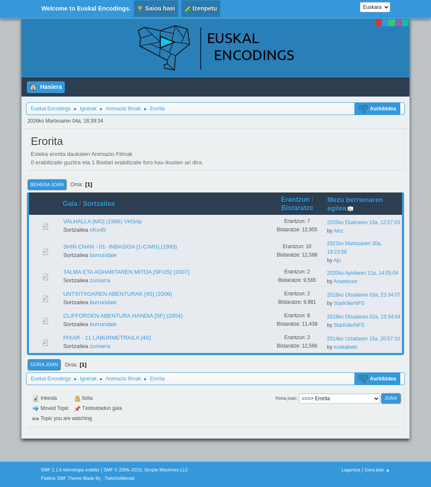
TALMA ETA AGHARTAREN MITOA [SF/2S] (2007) (126, 272)
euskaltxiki (345, 347)
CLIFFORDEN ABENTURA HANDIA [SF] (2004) (123, 316)
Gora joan (44, 364)
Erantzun (295, 199)
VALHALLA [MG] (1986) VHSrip (102, 221)
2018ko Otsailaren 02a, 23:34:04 (363, 317)
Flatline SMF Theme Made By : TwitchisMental (87, 478)
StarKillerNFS (349, 303)
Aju (337, 260)
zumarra (100, 280)
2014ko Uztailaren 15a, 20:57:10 (363, 339)
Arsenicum (345, 281)
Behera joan (47, 184)
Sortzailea (99, 203)
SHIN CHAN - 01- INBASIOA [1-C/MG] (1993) (120, 247)
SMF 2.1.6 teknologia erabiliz (70, 469)
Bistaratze (297, 207)
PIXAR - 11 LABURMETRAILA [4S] (107, 337)
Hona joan (286, 398)
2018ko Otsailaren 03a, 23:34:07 (363, 295)
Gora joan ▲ (377, 469)
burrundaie (103, 255)
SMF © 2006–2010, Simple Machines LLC (146, 469)
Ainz (338, 231)
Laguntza (351, 469)
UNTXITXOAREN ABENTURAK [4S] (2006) (117, 294)
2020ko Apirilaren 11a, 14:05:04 (362, 273)
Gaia (70, 203)
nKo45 (98, 230)
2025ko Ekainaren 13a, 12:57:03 (363, 222)
